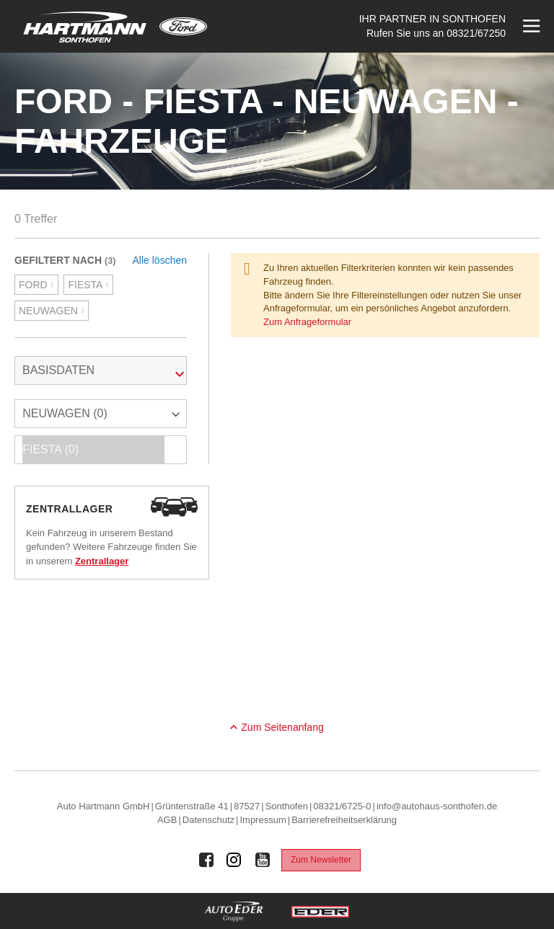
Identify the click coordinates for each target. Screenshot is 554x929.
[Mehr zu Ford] (183, 26)
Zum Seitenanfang (282, 727)
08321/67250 (476, 33)
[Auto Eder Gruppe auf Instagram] (234, 860)
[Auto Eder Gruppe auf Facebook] (206, 860)
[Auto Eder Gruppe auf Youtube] (262, 860)
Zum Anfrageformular (307, 321)
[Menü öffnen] (530, 26)
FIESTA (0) (93, 449)
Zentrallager (101, 561)
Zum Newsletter (321, 860)
